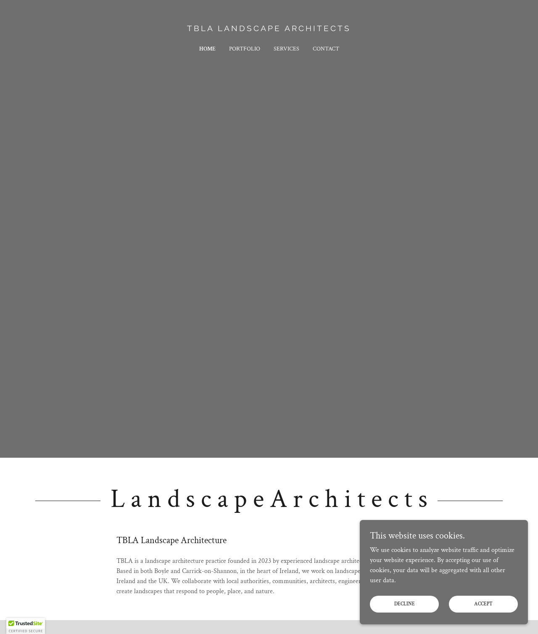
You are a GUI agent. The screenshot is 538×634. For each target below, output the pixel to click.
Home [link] (207, 49)
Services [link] (286, 49)
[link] (269, 29)
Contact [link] (326, 49)
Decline (404, 604)
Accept (483, 604)
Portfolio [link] (244, 49)
